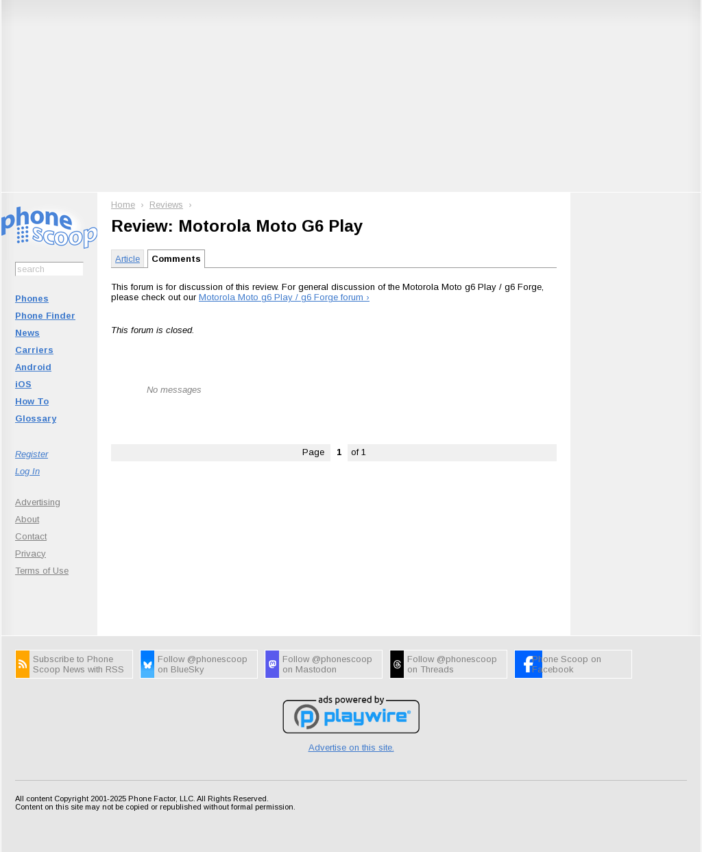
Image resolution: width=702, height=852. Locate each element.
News (27, 333)
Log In (27, 471)
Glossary (35, 418)
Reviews (166, 204)
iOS (23, 384)
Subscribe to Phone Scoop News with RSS (78, 664)
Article (127, 259)
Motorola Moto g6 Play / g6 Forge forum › (284, 297)
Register (31, 454)
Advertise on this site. (351, 747)
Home (123, 204)
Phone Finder (45, 316)
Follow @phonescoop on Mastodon (327, 664)
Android (33, 367)
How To (32, 401)
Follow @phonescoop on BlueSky (202, 664)
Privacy (30, 553)
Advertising (37, 502)
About (27, 519)
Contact (31, 536)
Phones (32, 298)
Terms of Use (42, 570)
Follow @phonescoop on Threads (452, 664)
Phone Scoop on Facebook (566, 664)
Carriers (34, 350)
